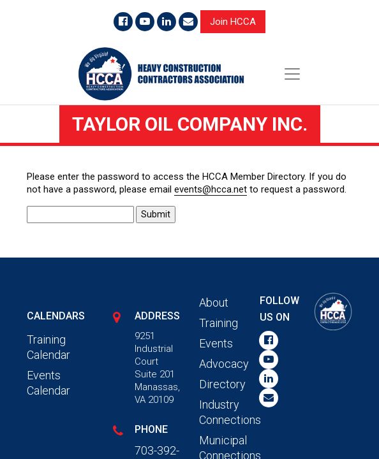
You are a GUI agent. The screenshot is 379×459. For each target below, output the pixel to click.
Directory (222, 384)
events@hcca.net (210, 189)
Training (218, 323)
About (213, 302)
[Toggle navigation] (292, 74)
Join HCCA (233, 21)
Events (216, 343)
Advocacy (224, 363)
